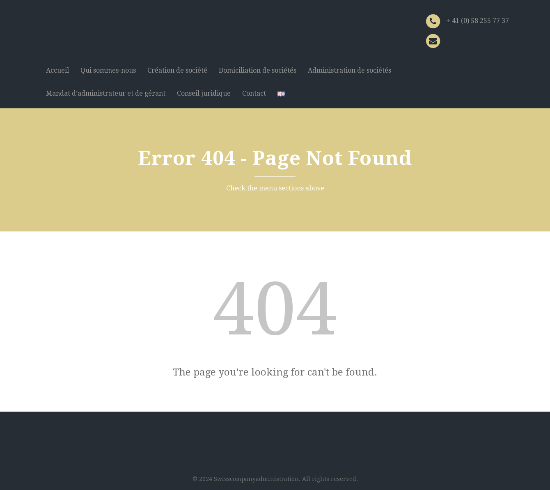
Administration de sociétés (349, 70)
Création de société (177, 70)
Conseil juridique (204, 93)
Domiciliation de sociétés (257, 70)
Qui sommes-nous (108, 70)
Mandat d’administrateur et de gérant (105, 93)
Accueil (57, 70)
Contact (254, 93)
